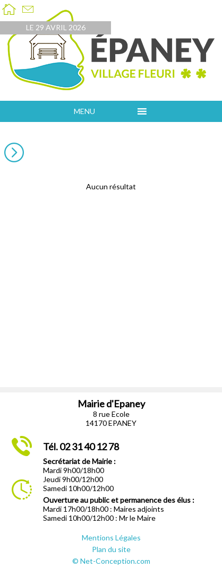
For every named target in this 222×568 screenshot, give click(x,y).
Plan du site (111, 549)
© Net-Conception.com (111, 560)
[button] (103, 111)
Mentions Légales (111, 537)
